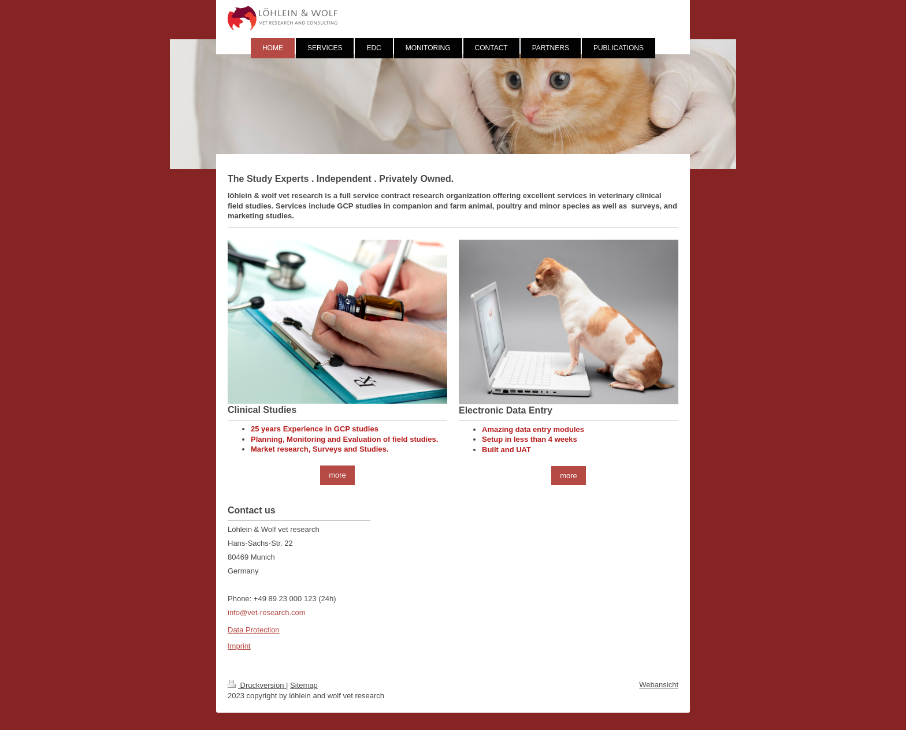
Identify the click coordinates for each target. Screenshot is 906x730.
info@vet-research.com (267, 612)
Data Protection (254, 629)
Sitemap (304, 685)
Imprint (239, 646)
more (337, 475)
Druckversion (257, 685)
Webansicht (658, 684)
